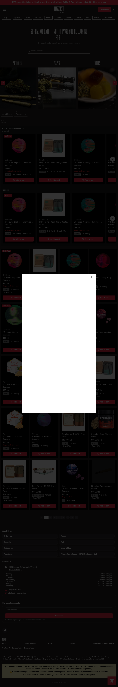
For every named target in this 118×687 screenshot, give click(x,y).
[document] (59, 343)
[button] (93, 277)
